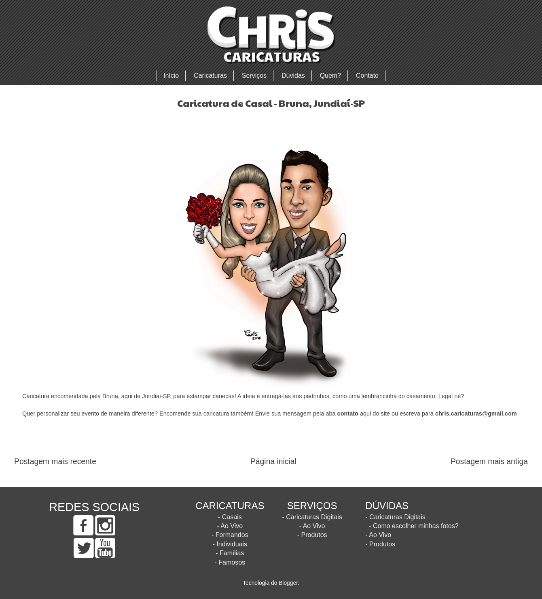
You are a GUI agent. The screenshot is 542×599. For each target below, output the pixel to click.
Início (171, 75)
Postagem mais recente (55, 461)
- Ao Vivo (230, 525)
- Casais (230, 517)
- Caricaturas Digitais (312, 517)
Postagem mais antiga (489, 461)
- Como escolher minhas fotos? (413, 525)
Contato (367, 75)
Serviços (254, 75)
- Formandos (230, 534)
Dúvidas (293, 75)
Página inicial (273, 461)
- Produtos (312, 534)
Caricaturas (210, 75)
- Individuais (230, 544)
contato (347, 413)
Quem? (330, 75)
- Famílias (230, 553)
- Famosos (230, 562)
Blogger (288, 583)
